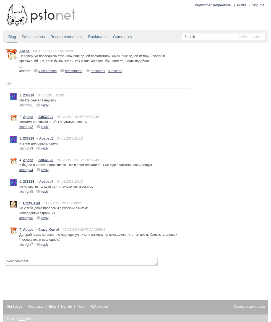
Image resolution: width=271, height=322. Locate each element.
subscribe (115, 71)
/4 (51, 182)
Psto (22, 319)
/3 (51, 160)
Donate (66, 306)
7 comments (44, 71)
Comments (122, 37)
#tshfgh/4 (26, 170)
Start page (14, 306)
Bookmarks (98, 37)
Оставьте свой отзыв (249, 306)
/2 (51, 138)
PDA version (99, 306)
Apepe (24, 51)
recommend (71, 71)
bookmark (95, 71)
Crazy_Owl (31, 203)
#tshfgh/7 (26, 245)
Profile (241, 5)
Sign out (258, 5)
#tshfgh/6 (26, 218)
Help (80, 306)
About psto (35, 306)
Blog (12, 37)
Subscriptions (33, 37)
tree (8, 83)
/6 (57, 230)
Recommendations (66, 37)
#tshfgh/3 (26, 148)
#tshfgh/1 (26, 105)
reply (42, 105)
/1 (51, 117)
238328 (28, 95)
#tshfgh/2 (26, 127)
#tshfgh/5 (26, 191)
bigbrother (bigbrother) (213, 5)
